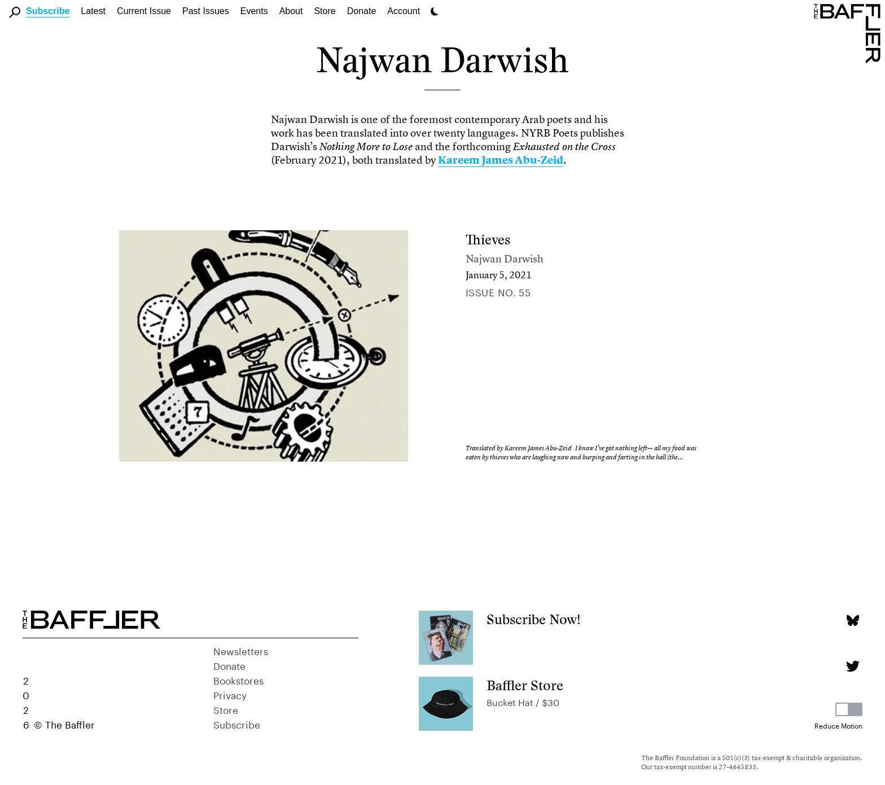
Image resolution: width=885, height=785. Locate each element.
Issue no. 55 (498, 291)
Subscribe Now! (534, 619)
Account (403, 11)
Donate (361, 11)
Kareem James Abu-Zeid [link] (500, 160)
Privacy (230, 694)
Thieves (488, 239)
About (291, 11)
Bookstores (238, 679)
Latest (93, 11)
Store (225, 708)
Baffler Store (525, 685)
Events (254, 11)
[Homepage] (849, 32)
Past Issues (205, 11)
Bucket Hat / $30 (523, 701)
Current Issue (144, 11)
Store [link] (324, 11)
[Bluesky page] (852, 620)
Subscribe (47, 11)
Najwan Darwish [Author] (505, 259)
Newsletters (240, 650)
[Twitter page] (852, 666)
